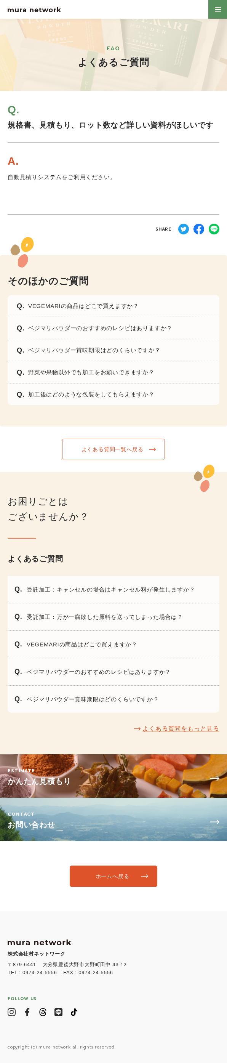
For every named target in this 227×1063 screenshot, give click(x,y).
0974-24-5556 (39, 972)
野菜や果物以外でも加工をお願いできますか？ (91, 372)
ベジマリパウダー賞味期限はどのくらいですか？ (94, 350)
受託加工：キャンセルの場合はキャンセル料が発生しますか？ (111, 589)
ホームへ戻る (112, 876)
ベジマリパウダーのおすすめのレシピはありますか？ (100, 328)
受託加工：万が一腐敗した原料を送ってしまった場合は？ (105, 617)
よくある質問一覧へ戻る (113, 449)
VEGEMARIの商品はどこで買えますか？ (83, 306)
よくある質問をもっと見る (180, 728)
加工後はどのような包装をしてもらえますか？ (91, 394)
